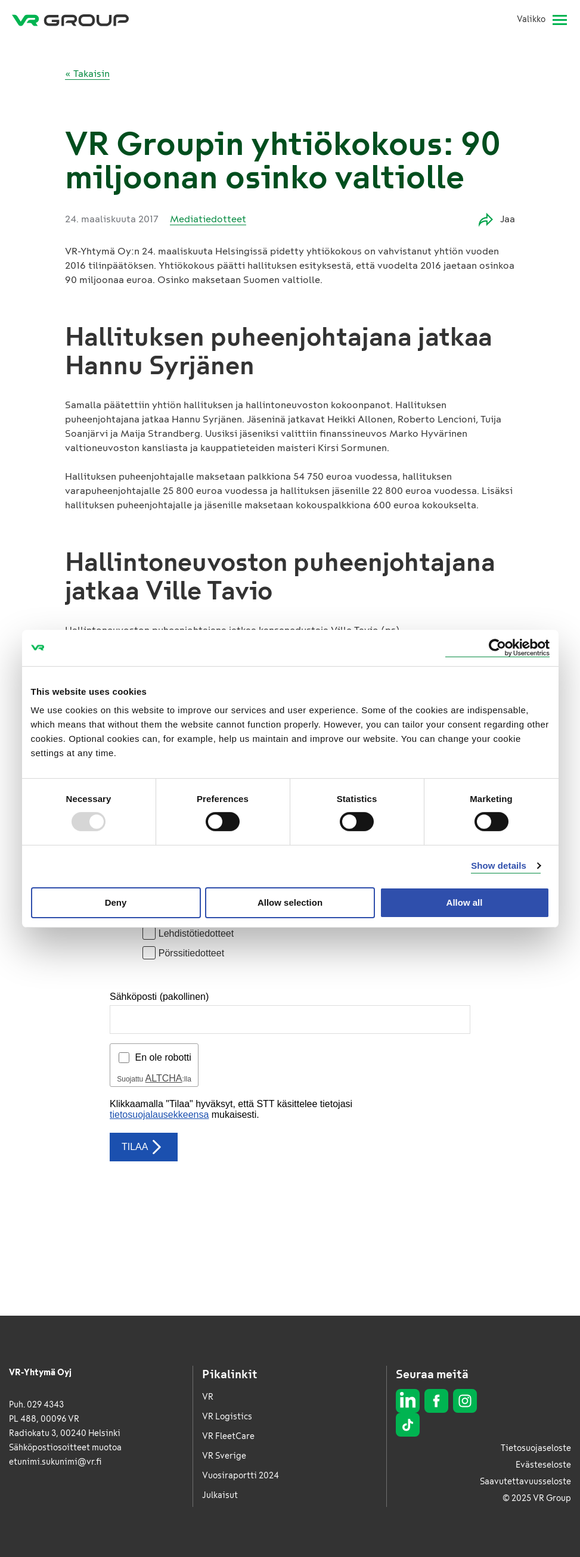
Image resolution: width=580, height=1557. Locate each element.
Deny (116, 902)
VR (207, 1397)
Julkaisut (220, 1495)
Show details (498, 865)
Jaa (497, 219)
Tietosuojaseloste (536, 1448)
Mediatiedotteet (208, 219)
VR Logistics (227, 1417)
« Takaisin (87, 73)
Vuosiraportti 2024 (240, 1476)
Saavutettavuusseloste (525, 1482)
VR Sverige (224, 1456)
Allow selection (290, 902)
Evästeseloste (543, 1465)
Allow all (464, 902)
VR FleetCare (228, 1436)
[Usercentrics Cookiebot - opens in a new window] (497, 647)
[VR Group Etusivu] (70, 20)
